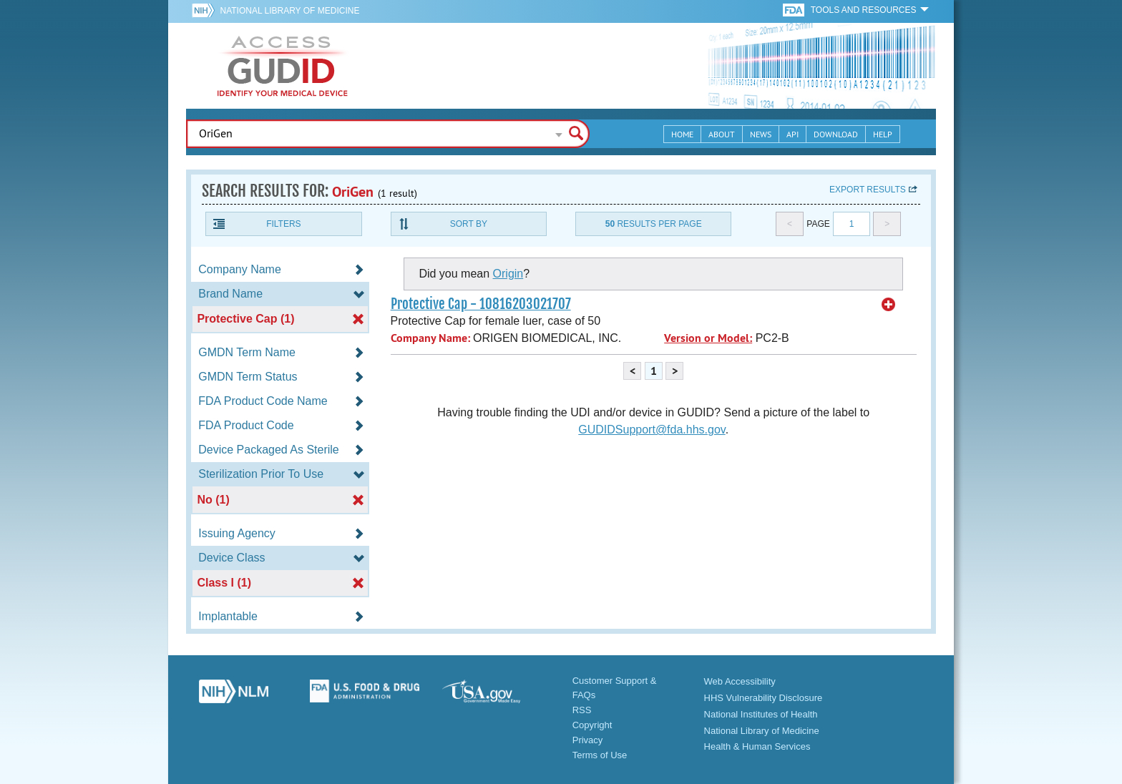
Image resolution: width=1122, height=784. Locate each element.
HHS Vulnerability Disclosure (763, 697)
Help (882, 134)
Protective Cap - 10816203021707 (481, 304)
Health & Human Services (757, 746)
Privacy (587, 740)
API (792, 134)
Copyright (592, 725)
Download (836, 134)
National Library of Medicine (289, 11)
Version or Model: (708, 338)
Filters (283, 224)
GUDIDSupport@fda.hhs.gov (651, 429)
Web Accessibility (740, 681)
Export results (867, 190)
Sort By (468, 224)
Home (682, 134)
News (760, 134)
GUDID (282, 66)
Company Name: (430, 338)
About (721, 134)
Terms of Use (600, 755)
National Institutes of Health (761, 714)
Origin (508, 274)
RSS (582, 710)
